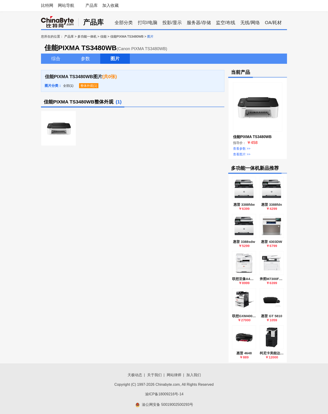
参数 (85, 58)
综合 (55, 58)
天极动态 (135, 375)
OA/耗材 (273, 22)
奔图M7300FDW (272, 279)
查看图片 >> (241, 154)
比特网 (47, 5)
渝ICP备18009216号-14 (164, 394)
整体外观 (86, 85)
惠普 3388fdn (271, 204)
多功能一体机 (87, 36)
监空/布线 (226, 22)
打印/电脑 (147, 22)
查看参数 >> (241, 148)
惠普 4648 (244, 353)
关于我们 (154, 375)
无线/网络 (250, 22)
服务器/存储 (199, 22)
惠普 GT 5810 (271, 316)
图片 (115, 58)
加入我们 (193, 375)
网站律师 (174, 375)
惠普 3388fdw (244, 204)
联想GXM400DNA (246, 316)
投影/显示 (172, 22)
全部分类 (124, 22)
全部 (66, 85)
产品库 (91, 5)
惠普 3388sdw (244, 242)
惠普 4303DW (271, 242)
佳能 (103, 36)
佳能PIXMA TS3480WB (127, 36)
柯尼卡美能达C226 (274, 353)
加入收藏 (110, 5)
